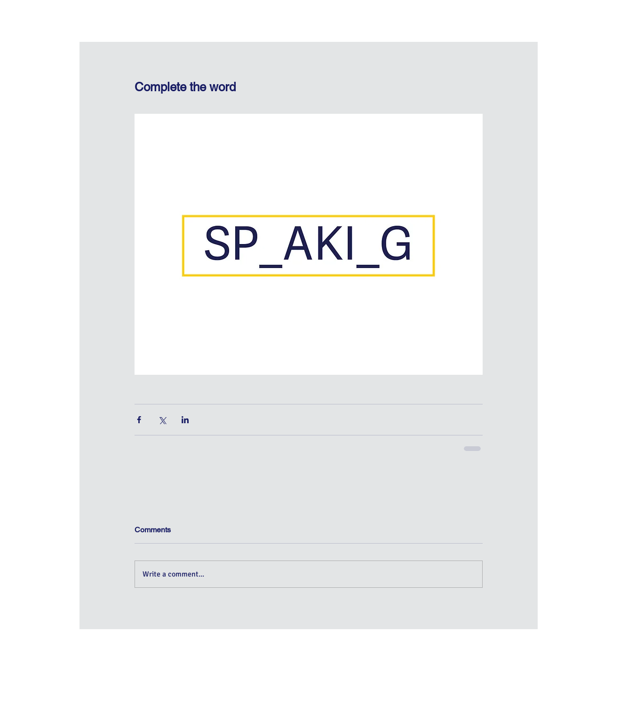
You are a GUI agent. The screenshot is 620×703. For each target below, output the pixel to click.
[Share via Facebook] (139, 419)
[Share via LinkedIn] (185, 419)
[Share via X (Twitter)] (162, 419)
